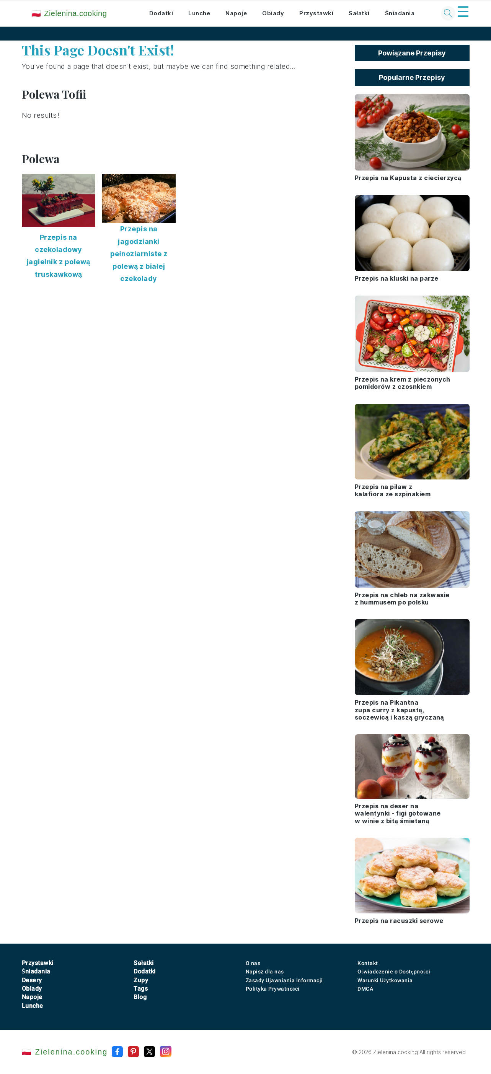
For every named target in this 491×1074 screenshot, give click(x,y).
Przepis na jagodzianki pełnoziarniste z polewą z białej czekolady (139, 254)
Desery (32, 980)
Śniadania (400, 13)
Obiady (273, 13)
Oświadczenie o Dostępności (393, 971)
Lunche (199, 13)
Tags (141, 988)
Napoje (236, 13)
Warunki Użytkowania (385, 980)
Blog (140, 997)
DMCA (365, 989)
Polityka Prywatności (273, 989)
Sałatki (359, 13)
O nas (253, 963)
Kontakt (367, 963)
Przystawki (316, 13)
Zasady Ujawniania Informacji (284, 980)
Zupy (141, 980)
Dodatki (161, 13)
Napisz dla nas (265, 971)
